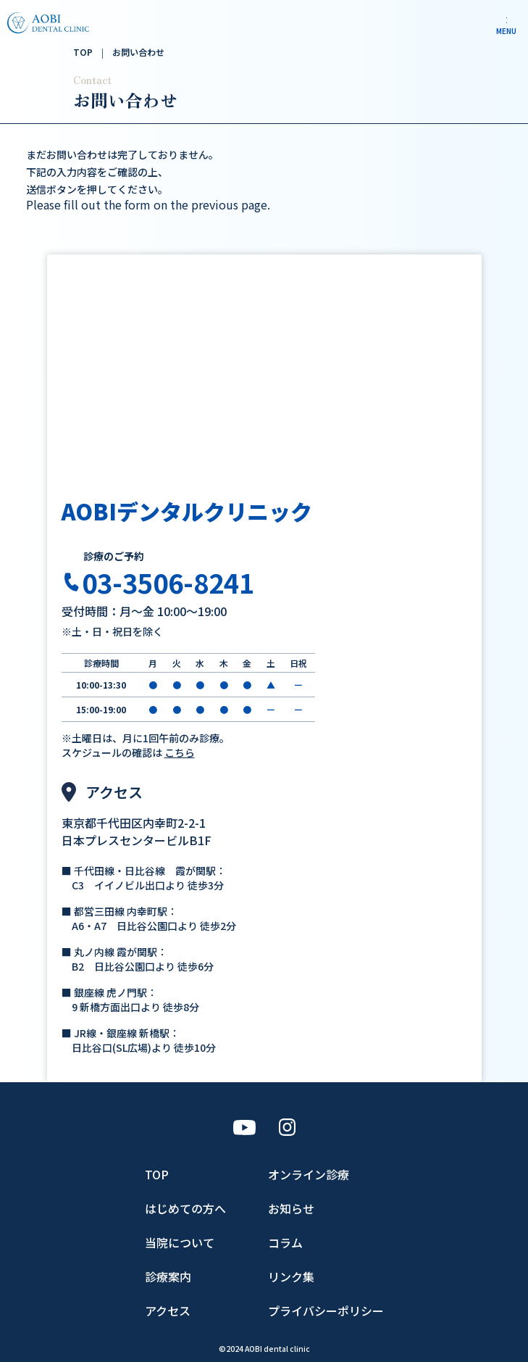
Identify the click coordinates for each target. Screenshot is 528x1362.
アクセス (167, 1310)
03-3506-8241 (168, 582)
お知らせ (291, 1208)
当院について (179, 1242)
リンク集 (291, 1276)
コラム (285, 1242)
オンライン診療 (308, 1174)
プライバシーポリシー (326, 1310)
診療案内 (168, 1276)
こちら (179, 752)
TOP (157, 1174)
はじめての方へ (185, 1208)
